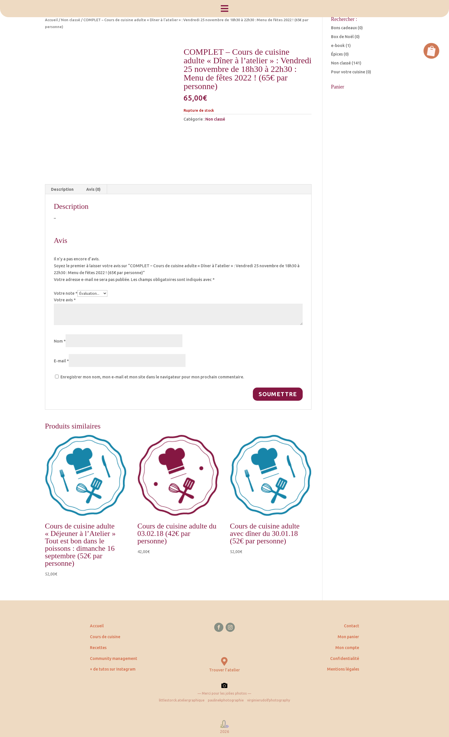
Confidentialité (344, 658)
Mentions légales (343, 669)
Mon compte (347, 647)
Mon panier (348, 636)
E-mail (61, 361)
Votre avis (65, 300)
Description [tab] (62, 189)
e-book (338, 45)
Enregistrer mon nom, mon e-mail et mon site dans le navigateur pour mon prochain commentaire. (152, 377)
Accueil (51, 20)
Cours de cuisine (105, 636)
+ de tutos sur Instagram (112, 669)
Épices (337, 54)
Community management (113, 658)
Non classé (70, 20)
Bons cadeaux (344, 27)
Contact (351, 626)
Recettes (98, 647)
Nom (60, 341)
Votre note (65, 293)
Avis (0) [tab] (93, 189)
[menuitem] (224, 8)
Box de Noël (342, 36)
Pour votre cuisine (348, 72)
